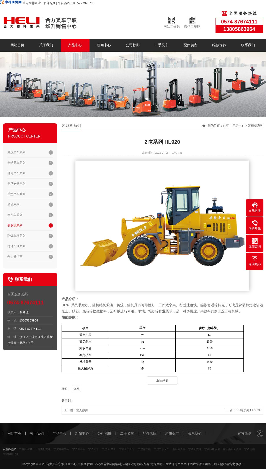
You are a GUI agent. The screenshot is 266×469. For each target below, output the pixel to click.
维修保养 (219, 45)
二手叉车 (161, 45)
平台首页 (49, 3)
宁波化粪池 (194, 449)
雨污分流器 (178, 449)
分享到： (68, 400)
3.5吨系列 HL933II (248, 410)
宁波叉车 (93, 449)
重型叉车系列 (16, 194)
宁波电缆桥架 (61, 449)
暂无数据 (82, 410)
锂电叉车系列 (16, 173)
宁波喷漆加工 (26, 449)
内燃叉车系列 (16, 152)
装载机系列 (15, 225)
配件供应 (190, 45)
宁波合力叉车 (127, 449)
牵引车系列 (15, 215)
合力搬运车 (15, 256)
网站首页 (17, 45)
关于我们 (46, 45)
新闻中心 (104, 45)
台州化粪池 (44, 449)
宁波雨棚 (249, 449)
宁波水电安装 (212, 449)
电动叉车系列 (16, 162)
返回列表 (162, 380)
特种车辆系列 (16, 246)
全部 (76, 389)
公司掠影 (133, 45)
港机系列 (13, 204)
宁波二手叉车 (161, 449)
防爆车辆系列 (16, 235)
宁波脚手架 (78, 449)
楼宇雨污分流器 (232, 449)
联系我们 (248, 45)
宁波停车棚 (144, 449)
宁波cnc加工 (109, 449)
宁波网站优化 (11, 454)
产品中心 (75, 45)
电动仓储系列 (16, 183)
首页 (226, 125)
